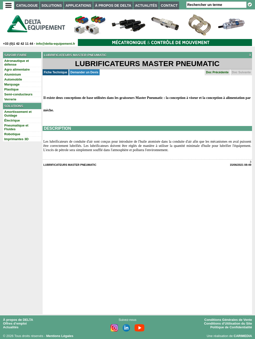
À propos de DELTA (18, 320)
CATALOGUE (27, 5)
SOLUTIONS (52, 5)
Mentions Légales (59, 336)
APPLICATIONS (78, 5)
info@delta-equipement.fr (55, 43)
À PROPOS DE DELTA (113, 5)
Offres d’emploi (15, 323)
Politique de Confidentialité (231, 327)
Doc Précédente (217, 72)
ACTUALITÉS (146, 5)
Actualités (10, 327)
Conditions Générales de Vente (228, 320)
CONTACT (169, 5)
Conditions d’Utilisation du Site (228, 323)
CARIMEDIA (243, 336)
